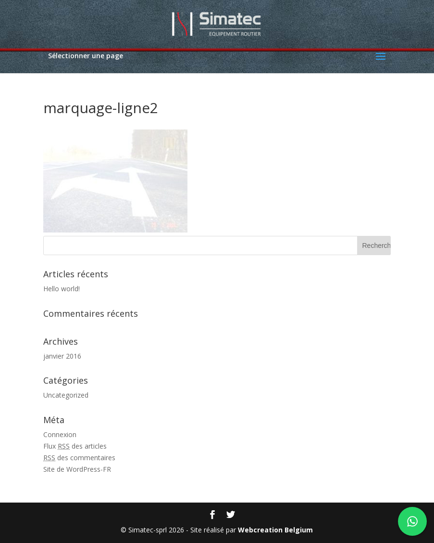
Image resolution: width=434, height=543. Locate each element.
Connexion (59, 434)
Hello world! (61, 288)
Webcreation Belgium (275, 529)
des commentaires (79, 457)
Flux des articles (75, 446)
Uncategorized (65, 395)
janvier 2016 (62, 356)
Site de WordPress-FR (77, 469)
